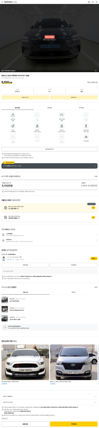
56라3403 (10, 2)
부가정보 (81, 108)
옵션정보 (17, 108)
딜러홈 (93, 258)
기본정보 (49, 108)
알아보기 (49, 208)
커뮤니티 (25, 292)
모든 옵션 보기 (49, 149)
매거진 (73, 292)
